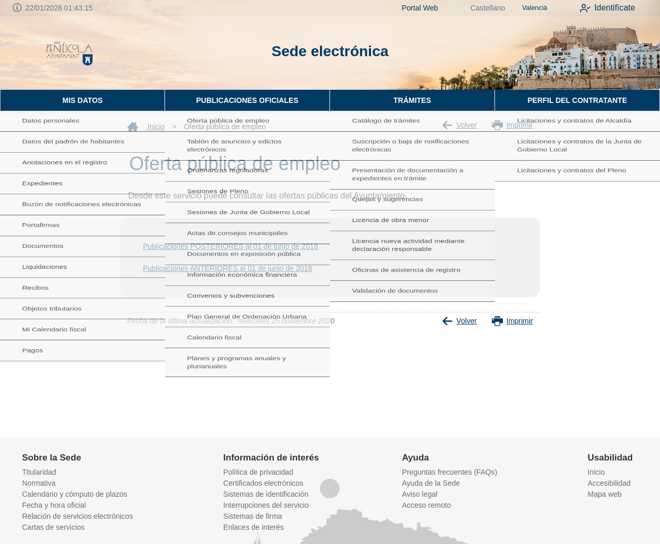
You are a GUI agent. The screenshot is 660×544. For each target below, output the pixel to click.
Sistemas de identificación (265, 494)
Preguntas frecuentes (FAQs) (449, 472)
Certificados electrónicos (263, 483)
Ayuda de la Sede (431, 483)
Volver (459, 125)
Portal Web (408, 8)
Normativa (39, 483)
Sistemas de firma (252, 516)
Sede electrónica (330, 51)
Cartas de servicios (53, 527)
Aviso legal (419, 494)
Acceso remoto (426, 505)
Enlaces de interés (253, 527)
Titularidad (39, 472)
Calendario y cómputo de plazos (74, 494)
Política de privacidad (258, 472)
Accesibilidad (609, 483)
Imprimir (512, 125)
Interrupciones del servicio (266, 505)
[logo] (70, 53)
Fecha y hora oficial (54, 505)
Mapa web (604, 494)
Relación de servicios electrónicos (77, 516)
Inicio (146, 126)
